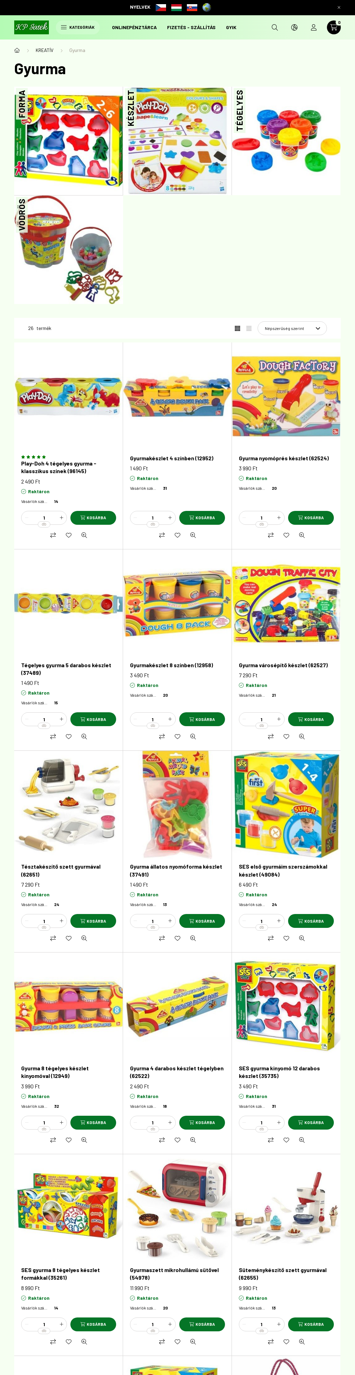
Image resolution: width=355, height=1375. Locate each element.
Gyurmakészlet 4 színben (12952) (171, 458)
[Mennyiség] (44, 517)
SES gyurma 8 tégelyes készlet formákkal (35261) (60, 1274)
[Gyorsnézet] (84, 535)
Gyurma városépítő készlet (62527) (283, 665)
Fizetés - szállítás (191, 27)
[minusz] (26, 518)
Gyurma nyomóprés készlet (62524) (284, 458)
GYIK (231, 27)
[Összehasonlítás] (53, 535)
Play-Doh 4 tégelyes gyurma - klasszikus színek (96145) (58, 467)
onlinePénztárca (134, 27)
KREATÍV (44, 50)
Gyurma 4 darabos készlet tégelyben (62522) (177, 1072)
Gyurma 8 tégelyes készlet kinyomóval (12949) (55, 1072)
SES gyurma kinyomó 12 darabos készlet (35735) (279, 1072)
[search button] (275, 27)
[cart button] (334, 27)
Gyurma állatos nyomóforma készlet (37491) (176, 870)
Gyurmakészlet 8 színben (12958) (171, 665)
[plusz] (61, 518)
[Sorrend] (292, 328)
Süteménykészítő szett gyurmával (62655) (283, 1274)
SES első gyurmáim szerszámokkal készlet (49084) (283, 870)
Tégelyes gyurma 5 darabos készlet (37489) (66, 669)
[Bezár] (339, 7)
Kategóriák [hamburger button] (78, 27)
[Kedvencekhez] (69, 535)
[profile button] (314, 27)
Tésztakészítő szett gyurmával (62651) (61, 870)
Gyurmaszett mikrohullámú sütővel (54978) (174, 1274)
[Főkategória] (17, 50)
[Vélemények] (68, 457)
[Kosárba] (93, 518)
